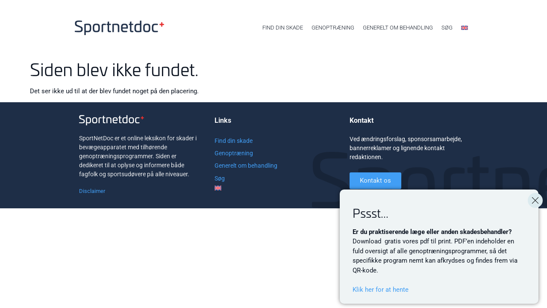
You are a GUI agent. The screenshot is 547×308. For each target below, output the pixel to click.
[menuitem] (464, 27)
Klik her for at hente (381, 289)
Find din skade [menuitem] (282, 27)
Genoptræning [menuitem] (333, 27)
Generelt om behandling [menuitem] (398, 27)
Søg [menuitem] (447, 27)
